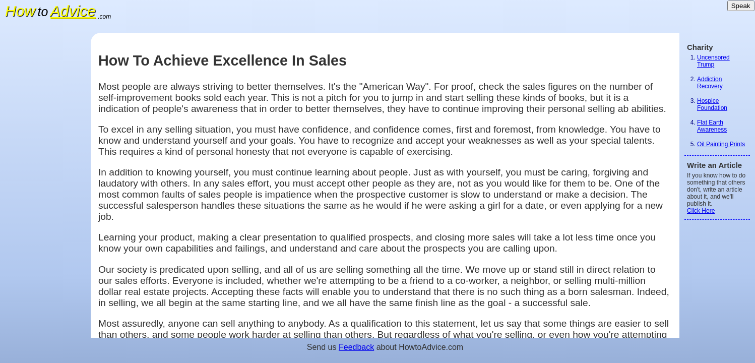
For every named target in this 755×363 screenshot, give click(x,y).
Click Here (701, 210)
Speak (740, 6)
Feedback (356, 347)
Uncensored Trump (713, 61)
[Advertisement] (45, 184)
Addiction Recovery (710, 83)
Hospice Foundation (712, 104)
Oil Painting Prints (721, 144)
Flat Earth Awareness (712, 126)
